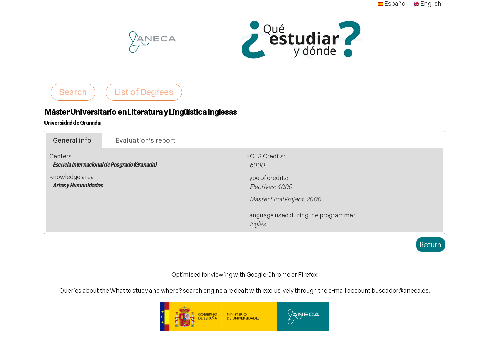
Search (73, 92)
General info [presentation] (72, 140)
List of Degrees (143, 92)
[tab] (74, 141)
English (427, 3)
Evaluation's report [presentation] (145, 140)
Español (392, 3)
